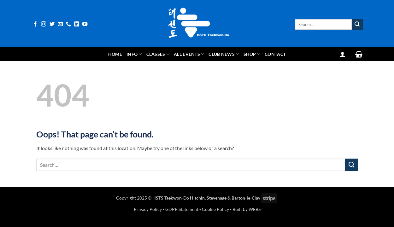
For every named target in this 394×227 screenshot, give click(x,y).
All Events (189, 54)
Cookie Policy (215, 209)
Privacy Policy (148, 209)
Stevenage (216, 198)
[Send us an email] (60, 24)
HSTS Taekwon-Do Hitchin (178, 198)
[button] (342, 54)
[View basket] (358, 54)
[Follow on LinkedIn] (76, 24)
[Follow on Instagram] (43, 24)
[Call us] (68, 24)
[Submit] (357, 24)
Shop (252, 54)
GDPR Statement (181, 209)
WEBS (255, 209)
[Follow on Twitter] (52, 24)
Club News (224, 54)
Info (134, 54)
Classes (158, 54)
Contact (275, 54)
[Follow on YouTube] (84, 24)
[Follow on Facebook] (35, 24)
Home (115, 54)
